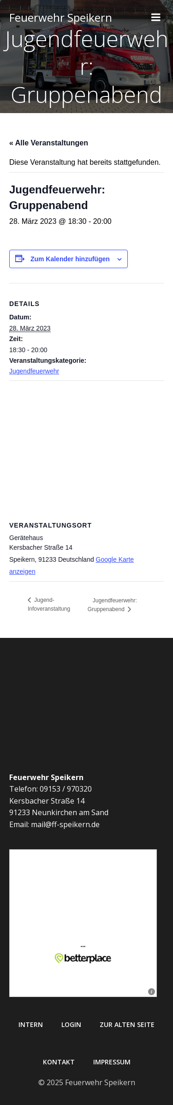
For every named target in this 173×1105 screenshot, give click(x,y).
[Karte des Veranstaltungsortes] (86, 447)
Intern (30, 1024)
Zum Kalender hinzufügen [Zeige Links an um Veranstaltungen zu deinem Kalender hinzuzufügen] (70, 259)
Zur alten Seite (127, 1024)
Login (71, 1024)
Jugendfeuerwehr (34, 371)
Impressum (112, 1061)
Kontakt (59, 1061)
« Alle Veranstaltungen (48, 143)
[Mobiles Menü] (156, 17)
